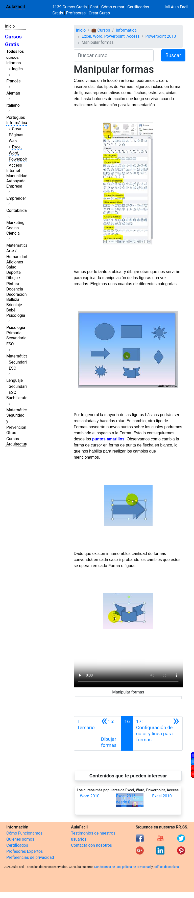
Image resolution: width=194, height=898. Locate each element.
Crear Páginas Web (16, 134)
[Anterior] (109, 733)
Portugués (15, 117)
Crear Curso (99, 13)
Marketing (15, 222)
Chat (94, 7)
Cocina (12, 228)
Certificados (17, 845)
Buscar (173, 55)
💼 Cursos (100, 30)
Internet (13, 170)
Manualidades (19, 175)
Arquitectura (17, 444)
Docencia (14, 289)
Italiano (13, 105)
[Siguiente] (158, 733)
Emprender (16, 198)
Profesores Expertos (24, 851)
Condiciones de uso (107, 867)
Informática (16, 122)
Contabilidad (17, 210)
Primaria (13, 332)
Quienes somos (20, 839)
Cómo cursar (113, 7)
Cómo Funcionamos (24, 833)
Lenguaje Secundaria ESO (17, 386)
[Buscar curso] (114, 55)
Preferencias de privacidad (30, 857)
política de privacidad (136, 867)
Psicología (15, 315)
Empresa (14, 186)
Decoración (16, 294)
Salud (11, 267)
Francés (13, 81)
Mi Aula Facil (176, 7)
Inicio (10, 26)
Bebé (10, 310)
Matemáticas (18, 245)
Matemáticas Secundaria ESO (18, 362)
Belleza (12, 299)
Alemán (13, 93)
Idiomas (13, 62)
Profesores (76, 13)
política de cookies (166, 867)
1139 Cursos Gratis (70, 7)
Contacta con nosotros (91, 845)
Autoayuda (16, 180)
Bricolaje (14, 304)
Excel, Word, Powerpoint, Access (111, 36)
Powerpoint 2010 (160, 36)
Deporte (13, 272)
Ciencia (13, 233)
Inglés (17, 68)
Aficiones (14, 262)
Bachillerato (17, 397)
